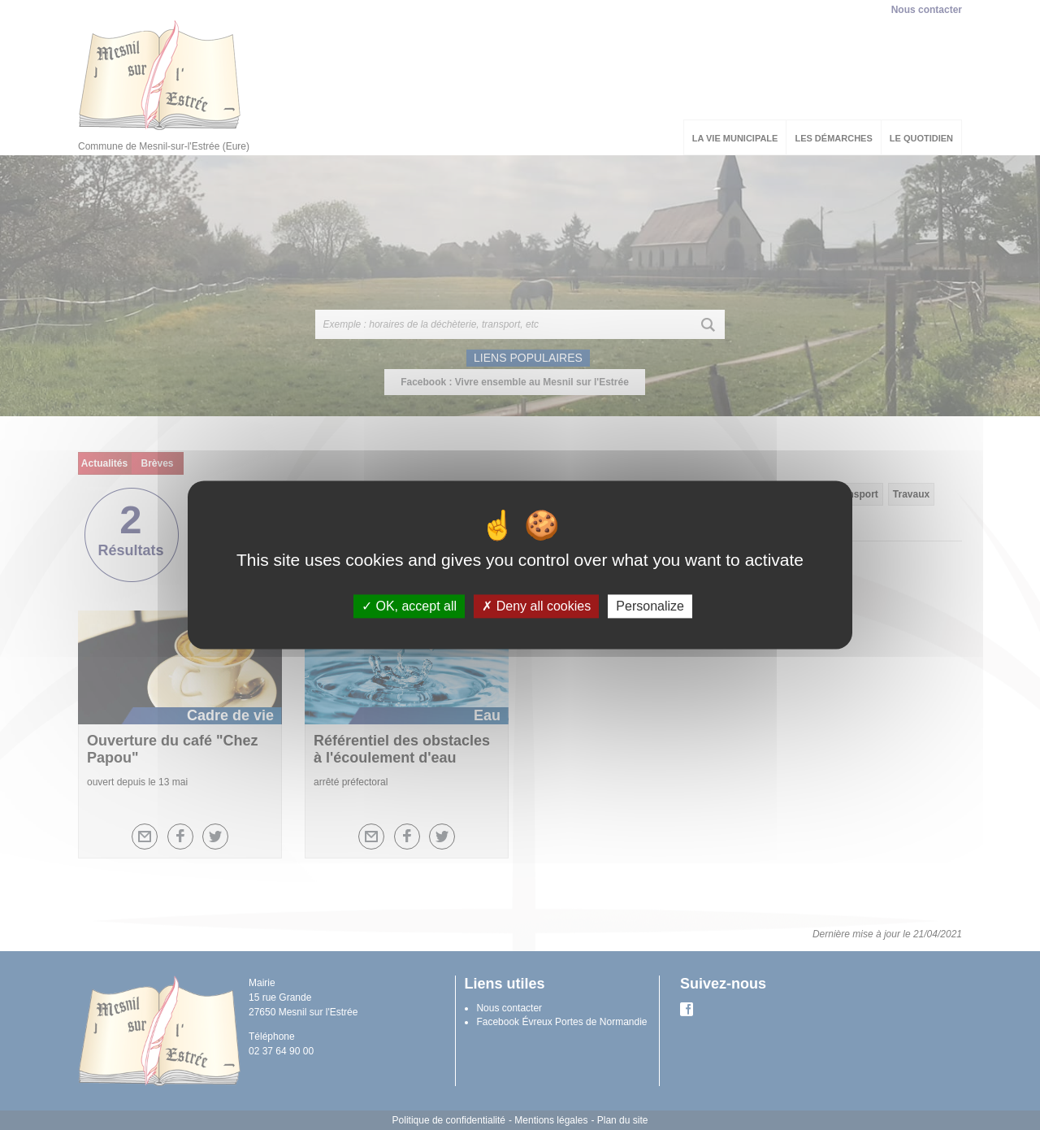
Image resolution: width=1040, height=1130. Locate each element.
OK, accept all (409, 606)
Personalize (650, 606)
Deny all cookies (536, 606)
